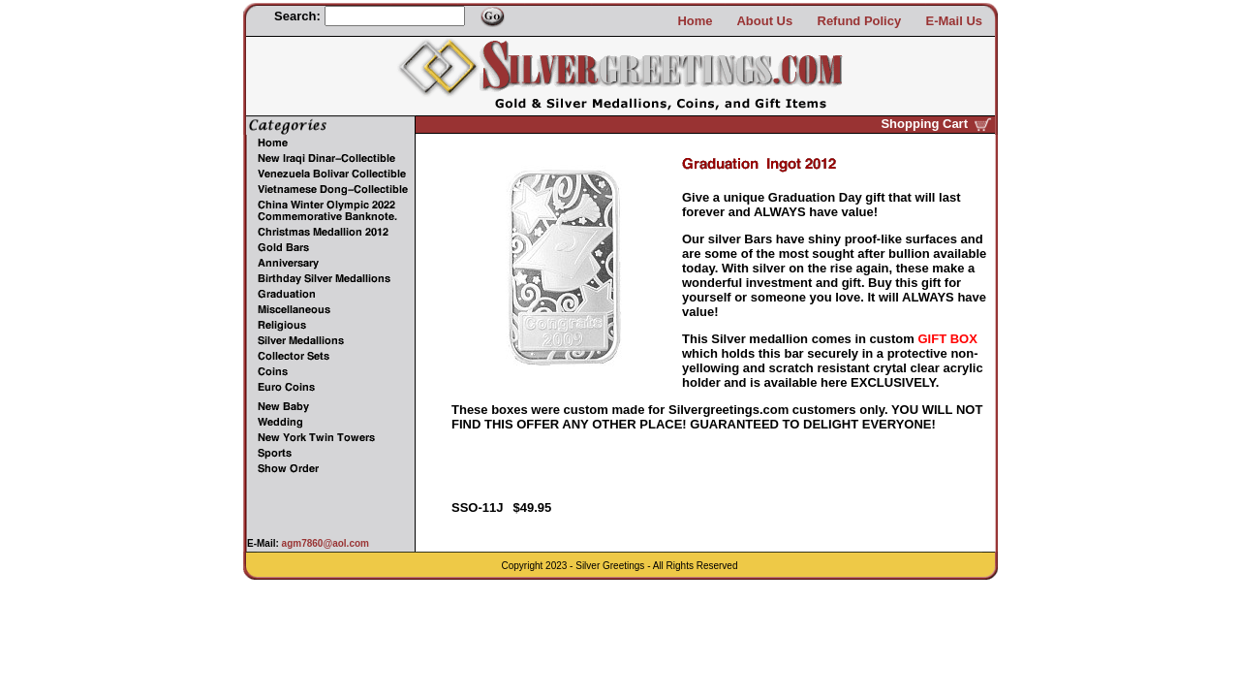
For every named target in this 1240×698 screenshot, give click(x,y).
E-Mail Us (953, 21)
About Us (764, 21)
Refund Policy (860, 21)
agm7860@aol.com (324, 543)
